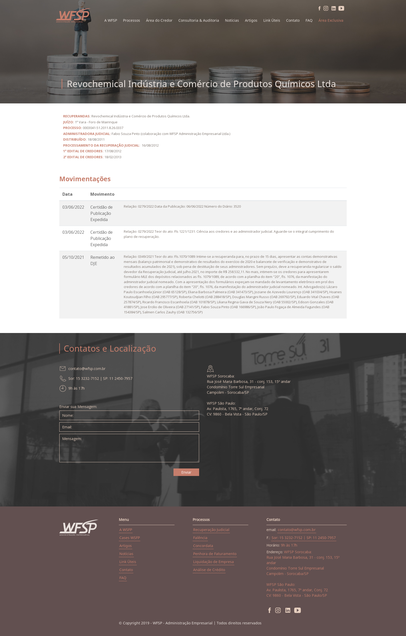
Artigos (251, 20)
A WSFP (125, 529)
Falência (200, 537)
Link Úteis (271, 20)
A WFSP (110, 20)
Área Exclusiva (330, 20)
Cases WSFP (129, 537)
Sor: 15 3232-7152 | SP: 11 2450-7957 (304, 537)
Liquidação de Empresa (213, 561)
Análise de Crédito (209, 569)
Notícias (232, 20)
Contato (293, 20)
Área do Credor (159, 20)
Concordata (203, 545)
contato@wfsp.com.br (297, 529)
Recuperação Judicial (211, 529)
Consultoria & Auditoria (198, 20)
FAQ (309, 20)
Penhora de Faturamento (214, 553)
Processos (131, 20)
